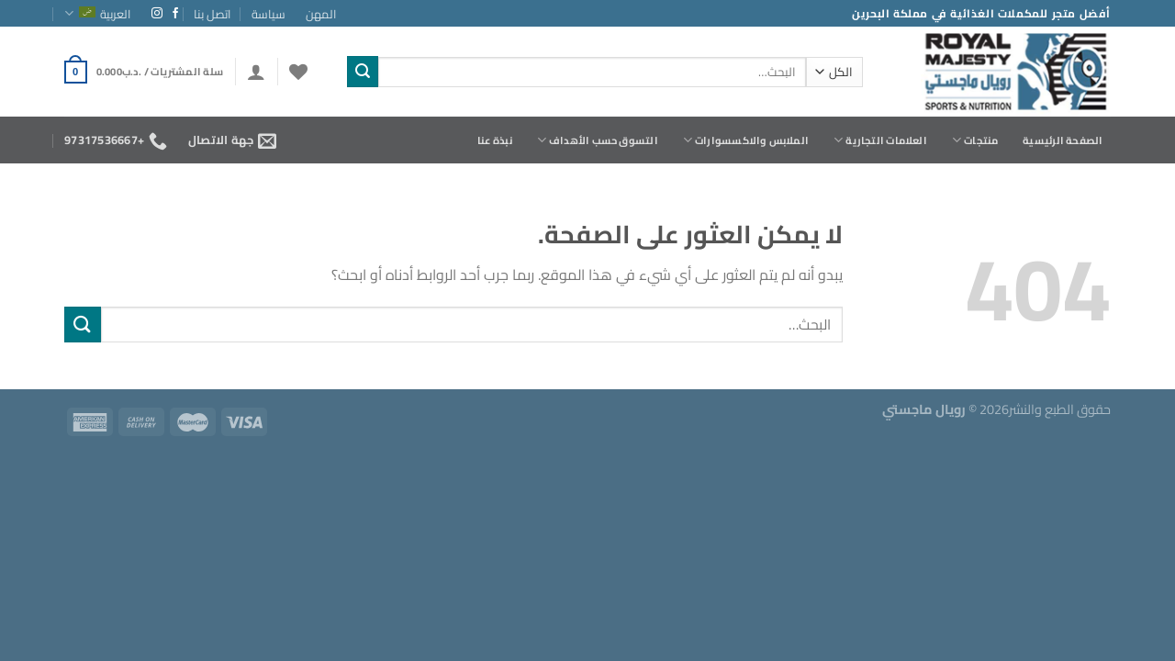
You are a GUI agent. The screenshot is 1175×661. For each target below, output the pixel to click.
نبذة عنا (494, 140)
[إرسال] (362, 71)
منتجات (975, 140)
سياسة (268, 14)
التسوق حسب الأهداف (597, 140)
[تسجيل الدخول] (256, 71)
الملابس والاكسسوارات (746, 140)
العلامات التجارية (880, 140)
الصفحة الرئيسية (1062, 140)
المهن (321, 14)
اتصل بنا (212, 14)
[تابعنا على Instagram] (156, 13)
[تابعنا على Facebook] (175, 13)
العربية (97, 14)
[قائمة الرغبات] (298, 71)
